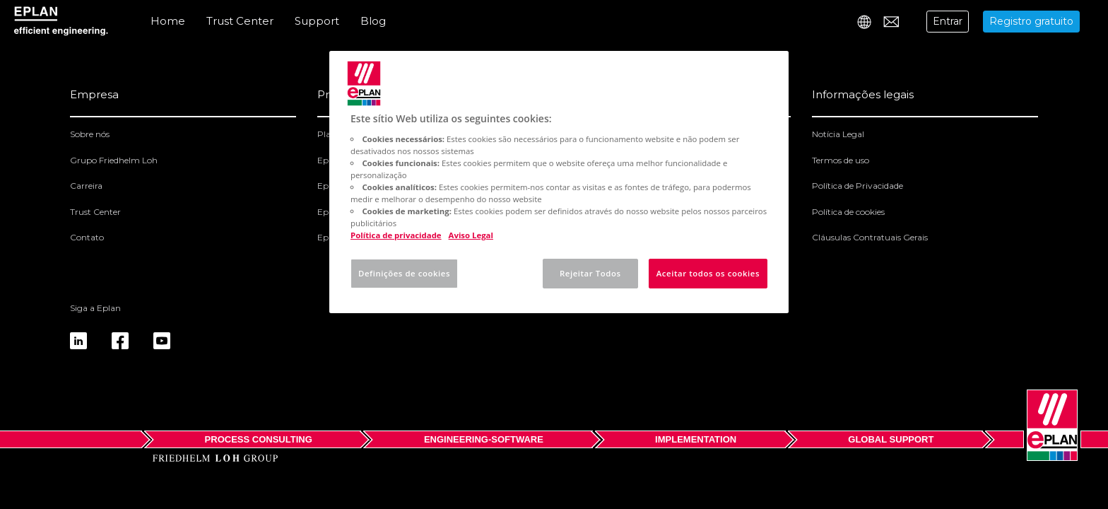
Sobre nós (90, 134)
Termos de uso (840, 160)
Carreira (86, 185)
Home (168, 21)
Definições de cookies (404, 273)
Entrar (947, 21)
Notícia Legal (838, 134)
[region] (559, 182)
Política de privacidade (396, 235)
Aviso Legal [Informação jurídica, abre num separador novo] (471, 235)
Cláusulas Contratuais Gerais (870, 237)
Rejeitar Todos (590, 273)
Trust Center (239, 21)
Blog (373, 21)
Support (317, 21)
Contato (87, 237)
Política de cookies (848, 211)
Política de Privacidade (857, 185)
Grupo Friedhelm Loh (114, 160)
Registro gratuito (1031, 21)
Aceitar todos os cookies (708, 273)
